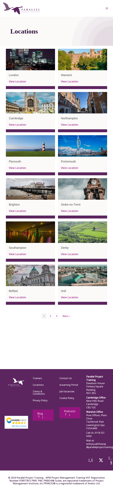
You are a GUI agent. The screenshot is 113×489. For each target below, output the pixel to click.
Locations (38, 384)
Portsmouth (68, 161)
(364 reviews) (19, 426)
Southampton (17, 247)
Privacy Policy (40, 400)
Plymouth (15, 161)
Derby (65, 247)
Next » (66, 316)
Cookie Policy (66, 398)
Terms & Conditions (39, 392)
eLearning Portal (68, 384)
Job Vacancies (66, 391)
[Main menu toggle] (107, 8)
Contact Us (65, 378)
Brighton (14, 204)
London (14, 75)
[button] (90, 460)
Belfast (13, 291)
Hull (63, 291)
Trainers (37, 378)
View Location (17, 81)
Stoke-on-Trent (70, 204)
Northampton (69, 118)
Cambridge (16, 118)
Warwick (66, 75)
